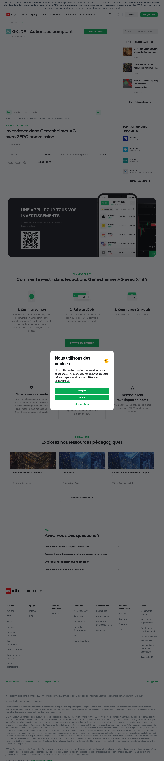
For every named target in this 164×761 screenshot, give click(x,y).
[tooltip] (82, 380)
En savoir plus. (62, 380)
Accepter (82, 390)
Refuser (82, 397)
